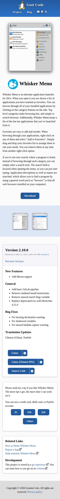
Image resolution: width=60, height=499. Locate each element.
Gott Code (30, 5)
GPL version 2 (43, 254)
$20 (43, 412)
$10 (29, 412)
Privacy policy (34, 492)
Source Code (18, 371)
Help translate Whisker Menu (20, 453)
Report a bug (12, 449)
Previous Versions (14, 261)
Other (30, 421)
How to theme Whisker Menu (20, 445)
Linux (15, 353)
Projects (17, 12)
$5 (16, 412)
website (40, 468)
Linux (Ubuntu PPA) (23, 362)
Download (30, 195)
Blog (29, 12)
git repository (39, 464)
